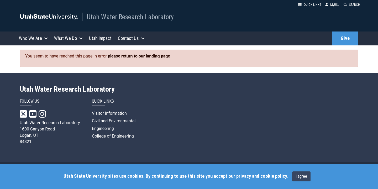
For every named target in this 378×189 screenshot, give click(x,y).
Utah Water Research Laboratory (130, 17)
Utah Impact (100, 38)
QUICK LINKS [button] (309, 5)
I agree (301, 176)
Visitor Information (109, 113)
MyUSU (332, 5)
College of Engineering (113, 136)
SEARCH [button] (352, 5)
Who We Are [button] (33, 38)
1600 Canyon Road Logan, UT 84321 (37, 135)
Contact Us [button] (131, 38)
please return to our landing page (139, 56)
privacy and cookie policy (261, 176)
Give (345, 38)
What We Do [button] (68, 38)
